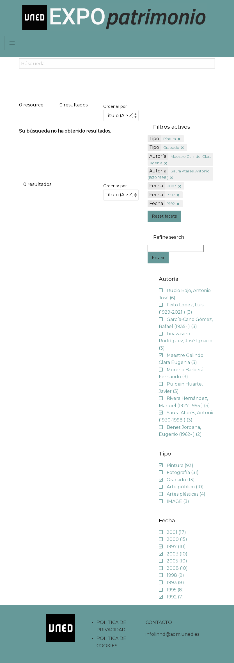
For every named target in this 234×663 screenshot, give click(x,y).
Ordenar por (115, 106)
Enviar (158, 257)
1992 (171, 203)
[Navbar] (12, 43)
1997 (171, 195)
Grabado (171, 147)
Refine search (168, 237)
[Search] (117, 63)
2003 (171, 186)
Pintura (169, 138)
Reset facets (164, 216)
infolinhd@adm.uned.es (172, 634)
